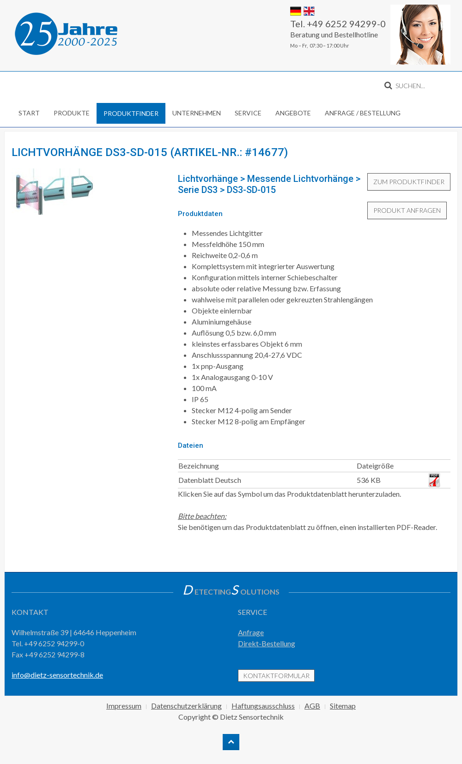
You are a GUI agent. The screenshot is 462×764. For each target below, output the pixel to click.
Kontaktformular (276, 676)
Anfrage (251, 632)
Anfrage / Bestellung (363, 113)
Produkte (72, 113)
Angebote (293, 113)
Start (29, 113)
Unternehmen (196, 113)
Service (248, 113)
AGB (312, 705)
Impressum (123, 705)
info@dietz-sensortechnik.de (57, 674)
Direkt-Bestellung (266, 643)
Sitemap (343, 705)
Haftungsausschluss (263, 705)
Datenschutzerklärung (186, 705)
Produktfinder (130, 113)
